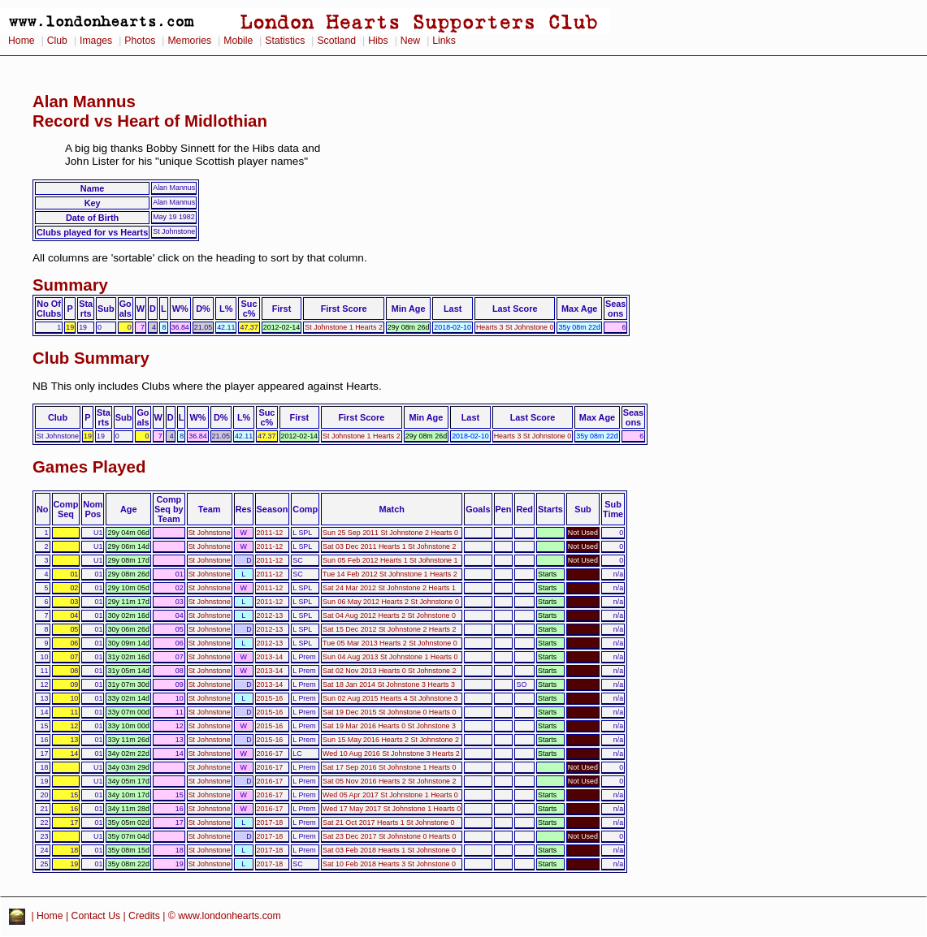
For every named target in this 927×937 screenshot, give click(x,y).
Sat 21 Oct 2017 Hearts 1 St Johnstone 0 (388, 822)
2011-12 (270, 533)
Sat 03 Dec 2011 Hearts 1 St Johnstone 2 (389, 546)
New (410, 40)
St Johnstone (209, 533)
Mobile (238, 40)
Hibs (378, 40)
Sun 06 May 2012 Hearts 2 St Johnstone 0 (391, 602)
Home (21, 40)
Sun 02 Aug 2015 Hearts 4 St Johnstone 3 (390, 698)
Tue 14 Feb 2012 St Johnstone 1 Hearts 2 (390, 574)
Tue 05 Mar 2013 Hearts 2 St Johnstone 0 (390, 643)
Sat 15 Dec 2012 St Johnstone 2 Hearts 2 (389, 629)
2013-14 (270, 657)
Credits (144, 916)
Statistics (285, 40)
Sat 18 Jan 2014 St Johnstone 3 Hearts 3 (389, 684)
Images (96, 40)
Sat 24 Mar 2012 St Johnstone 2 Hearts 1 (389, 588)
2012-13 (270, 615)
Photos (139, 40)
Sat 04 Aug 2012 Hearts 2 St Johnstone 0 (389, 615)
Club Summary (90, 358)
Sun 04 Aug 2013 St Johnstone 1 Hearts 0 (390, 657)
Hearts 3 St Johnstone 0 (515, 327)
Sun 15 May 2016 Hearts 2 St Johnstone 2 (391, 740)
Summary (70, 285)
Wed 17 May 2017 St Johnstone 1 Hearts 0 (392, 809)
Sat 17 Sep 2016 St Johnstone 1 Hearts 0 (389, 767)
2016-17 (270, 753)
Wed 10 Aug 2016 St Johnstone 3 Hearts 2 (391, 753)
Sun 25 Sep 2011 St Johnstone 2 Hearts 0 (390, 533)
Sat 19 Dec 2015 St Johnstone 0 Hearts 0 (389, 712)
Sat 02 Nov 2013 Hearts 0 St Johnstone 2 (389, 671)
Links (444, 40)
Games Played (88, 467)
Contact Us (96, 916)
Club (57, 40)
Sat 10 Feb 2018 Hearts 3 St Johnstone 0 (389, 864)
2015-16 (270, 698)
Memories (189, 40)
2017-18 (270, 822)
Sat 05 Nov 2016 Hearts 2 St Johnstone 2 (389, 781)
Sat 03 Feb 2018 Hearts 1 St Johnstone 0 (389, 850)
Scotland (336, 40)
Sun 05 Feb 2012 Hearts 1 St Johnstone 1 (390, 560)
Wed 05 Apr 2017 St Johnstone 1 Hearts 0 (390, 795)
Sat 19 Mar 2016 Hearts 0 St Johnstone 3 (389, 726)
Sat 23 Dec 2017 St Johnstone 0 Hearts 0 (389, 836)
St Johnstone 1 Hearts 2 (344, 327)
